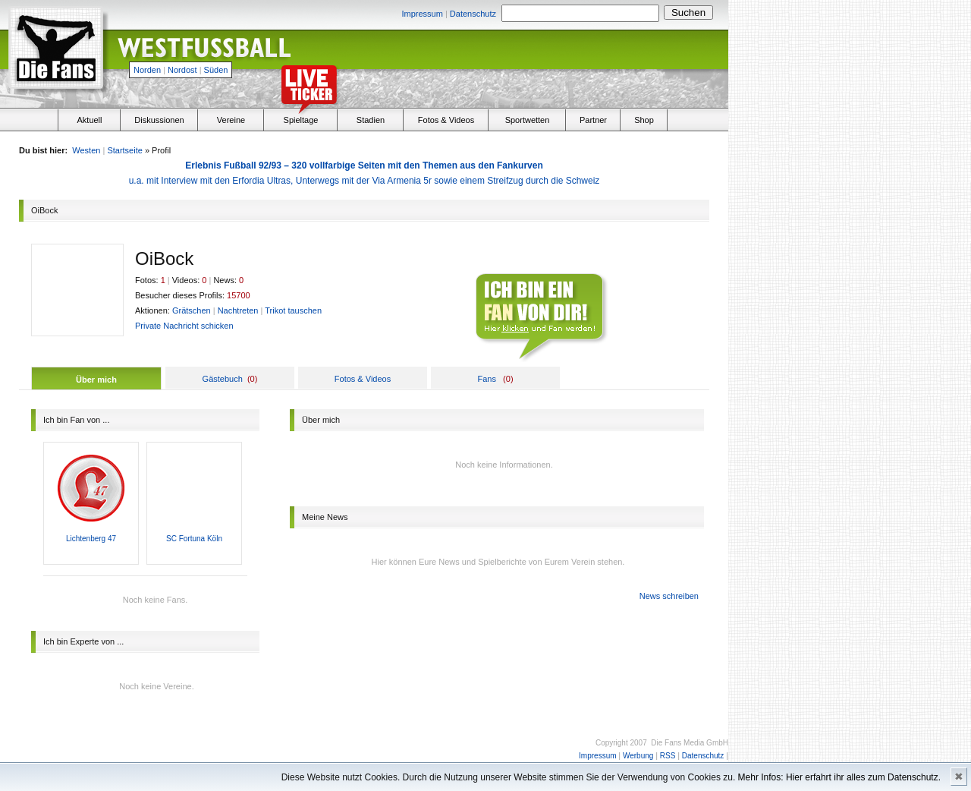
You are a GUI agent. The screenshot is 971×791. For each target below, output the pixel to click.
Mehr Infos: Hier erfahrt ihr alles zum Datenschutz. (839, 777)
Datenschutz (473, 13)
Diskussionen (159, 119)
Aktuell (89, 119)
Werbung (638, 756)
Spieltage (301, 119)
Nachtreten (238, 310)
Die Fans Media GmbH (689, 743)
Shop (644, 119)
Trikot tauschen (293, 310)
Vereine (231, 119)
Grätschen (191, 310)
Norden (147, 69)
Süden (216, 69)
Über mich (96, 379)
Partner (593, 119)
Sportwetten (527, 119)
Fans (486, 378)
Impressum (421, 13)
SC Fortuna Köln (194, 538)
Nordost (182, 69)
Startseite (124, 150)
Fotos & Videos (446, 119)
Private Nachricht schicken (184, 325)
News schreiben (669, 595)
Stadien (371, 119)
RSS (668, 756)
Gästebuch (223, 378)
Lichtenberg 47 (91, 538)
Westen (86, 150)
